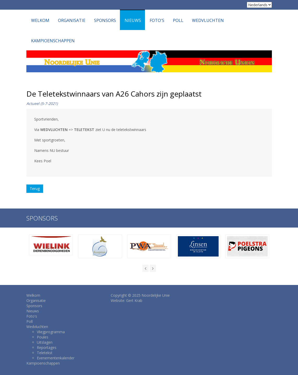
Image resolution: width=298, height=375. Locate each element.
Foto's (157, 20)
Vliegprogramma (51, 331)
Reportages (46, 347)
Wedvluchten (208, 20)
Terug (35, 188)
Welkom (40, 20)
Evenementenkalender (55, 357)
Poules (42, 337)
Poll (178, 20)
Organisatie (71, 20)
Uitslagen (44, 342)
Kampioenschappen (53, 41)
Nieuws (133, 20)
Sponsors (105, 20)
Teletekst (44, 352)
